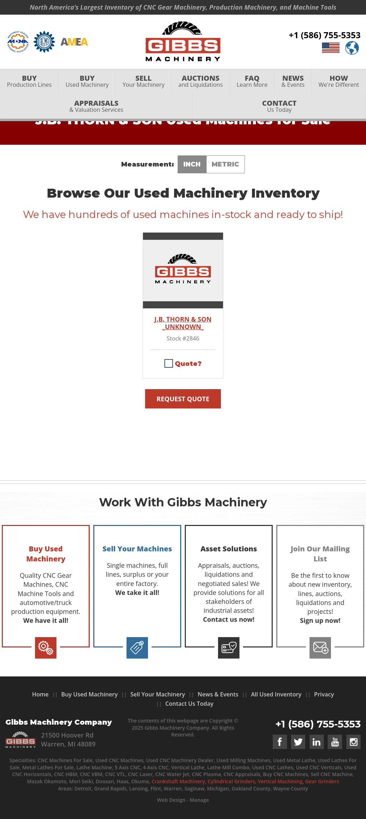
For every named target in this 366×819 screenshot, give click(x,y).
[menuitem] (29, 81)
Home (40, 694)
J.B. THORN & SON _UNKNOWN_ (183, 323)
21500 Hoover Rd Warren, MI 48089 (68, 739)
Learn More (252, 81)
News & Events (218, 694)
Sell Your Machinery (157, 694)
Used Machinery (87, 81)
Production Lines (29, 81)
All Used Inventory (276, 694)
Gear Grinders (322, 781)
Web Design (171, 799)
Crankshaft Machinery (178, 781)
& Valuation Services (96, 106)
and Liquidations (200, 81)
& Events (293, 81)
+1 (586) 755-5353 (325, 35)
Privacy (324, 694)
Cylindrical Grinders (231, 781)
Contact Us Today (189, 704)
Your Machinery (143, 81)
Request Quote (183, 398)
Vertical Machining (280, 781)
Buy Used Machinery (89, 694)
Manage (199, 799)
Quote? (188, 364)
